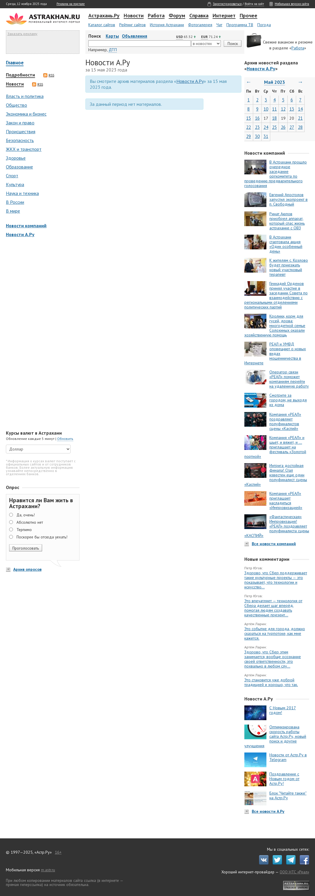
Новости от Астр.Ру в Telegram (288, 757)
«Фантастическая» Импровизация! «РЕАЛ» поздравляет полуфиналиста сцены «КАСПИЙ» (276, 526)
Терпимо (24, 529)
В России (15, 202)
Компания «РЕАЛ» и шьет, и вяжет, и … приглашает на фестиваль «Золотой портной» (275, 447)
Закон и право (20, 123)
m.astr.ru (48, 869)
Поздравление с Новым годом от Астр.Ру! (284, 778)
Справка (198, 16)
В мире (13, 211)
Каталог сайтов (101, 24)
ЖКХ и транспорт (24, 149)
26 (283, 127)
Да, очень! (25, 515)
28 (300, 127)
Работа (156, 16)
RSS (48, 75)
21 (300, 118)
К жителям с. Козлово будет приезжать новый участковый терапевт (288, 267)
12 (283, 109)
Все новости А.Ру (268, 811)
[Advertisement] (41, 334)
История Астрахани (167, 24)
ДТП (113, 49)
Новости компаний (26, 225)
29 (248, 136)
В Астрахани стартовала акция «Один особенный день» (285, 244)
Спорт (12, 175)
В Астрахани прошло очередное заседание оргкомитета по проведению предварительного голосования (275, 173)
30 (257, 136)
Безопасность (20, 140)
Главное (15, 63)
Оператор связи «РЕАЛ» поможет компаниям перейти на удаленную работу (289, 379)
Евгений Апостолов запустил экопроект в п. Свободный (288, 199)
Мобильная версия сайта (292, 4)
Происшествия (20, 131)
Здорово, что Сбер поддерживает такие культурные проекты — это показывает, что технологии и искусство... (275, 580)
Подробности (20, 75)
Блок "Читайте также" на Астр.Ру (287, 795)
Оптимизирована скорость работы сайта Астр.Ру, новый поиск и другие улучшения (275, 736)
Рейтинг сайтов (132, 24)
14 (300, 109)
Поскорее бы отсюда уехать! (41, 537)
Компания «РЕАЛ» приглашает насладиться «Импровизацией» (285, 500)
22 (248, 127)
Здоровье (16, 158)
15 (248, 118)
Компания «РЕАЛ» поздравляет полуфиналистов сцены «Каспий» (285, 421)
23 (257, 127)
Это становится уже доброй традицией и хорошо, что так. (271, 682)
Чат (219, 24)
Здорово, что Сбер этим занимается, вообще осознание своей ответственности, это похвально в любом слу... (272, 659)
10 (265, 109)
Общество (16, 105)
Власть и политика (25, 96)
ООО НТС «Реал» (294, 872)
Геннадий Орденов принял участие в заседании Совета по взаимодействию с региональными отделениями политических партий (276, 295)
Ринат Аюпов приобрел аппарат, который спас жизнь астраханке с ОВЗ (287, 221)
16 (257, 118)
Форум (177, 16)
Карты (112, 36)
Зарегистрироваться (227, 4)
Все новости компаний (274, 543)
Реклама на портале (71, 4)
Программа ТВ (239, 24)
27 (291, 127)
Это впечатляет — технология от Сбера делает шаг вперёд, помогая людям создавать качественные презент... (273, 608)
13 (291, 109)
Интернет (224, 16)
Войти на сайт (254, 4)
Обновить (65, 438)
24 (265, 127)
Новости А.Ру (20, 234)
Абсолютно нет (29, 522)
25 (274, 127)
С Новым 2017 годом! (282, 710)
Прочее (248, 16)
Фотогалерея (200, 24)
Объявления (134, 36)
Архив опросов (27, 569)
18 (274, 118)
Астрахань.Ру (104, 16)
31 (265, 136)
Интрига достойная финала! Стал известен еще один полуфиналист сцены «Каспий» (275, 475)
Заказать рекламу (22, 33)
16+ (58, 852)
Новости (134, 16)
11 (274, 109)
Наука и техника (22, 193)
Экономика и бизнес (26, 114)
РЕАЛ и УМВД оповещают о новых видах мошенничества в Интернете (275, 353)
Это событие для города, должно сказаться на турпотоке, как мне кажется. (274, 633)
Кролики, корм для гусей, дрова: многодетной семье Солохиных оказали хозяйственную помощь (274, 325)
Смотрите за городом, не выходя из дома (288, 400)
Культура (15, 184)
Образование (19, 167)
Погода (264, 24)
